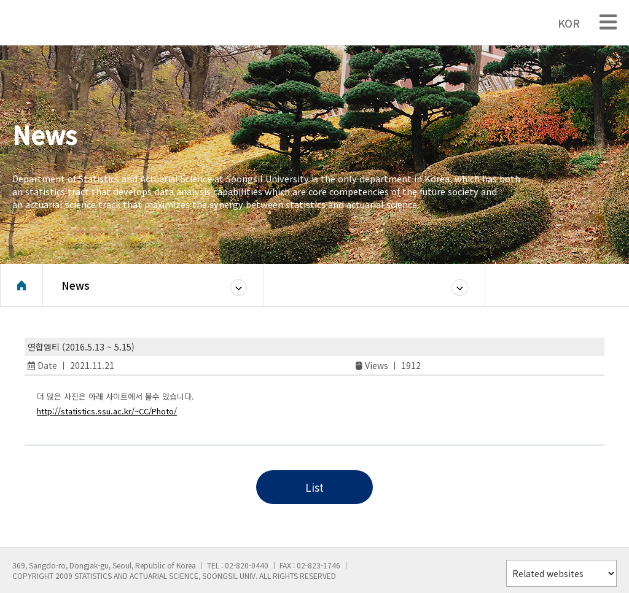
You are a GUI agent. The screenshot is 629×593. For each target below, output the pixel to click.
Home (21, 285)
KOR (562, 23)
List (314, 487)
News (75, 285)
